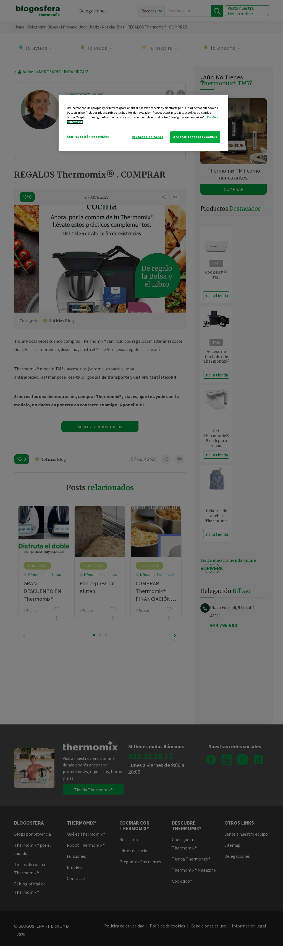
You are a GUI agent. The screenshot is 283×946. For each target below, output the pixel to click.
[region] (143, 123)
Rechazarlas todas (147, 137)
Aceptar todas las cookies (195, 137)
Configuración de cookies (88, 137)
